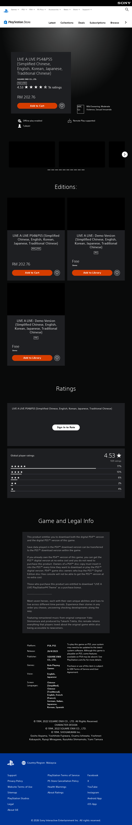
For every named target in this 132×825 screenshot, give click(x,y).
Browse (115, 19)
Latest (52, 19)
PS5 (23, 9)
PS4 (31, 9)
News (66, 9)
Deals (81, 19)
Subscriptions (98, 19)
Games (14, 9)
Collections (66, 19)
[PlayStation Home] (6, 9)
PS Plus (40, 9)
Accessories (53, 9)
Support (85, 9)
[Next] (125, 151)
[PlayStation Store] (18, 19)
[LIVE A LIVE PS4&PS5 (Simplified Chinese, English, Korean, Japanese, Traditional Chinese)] (32, 151)
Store (75, 9)
